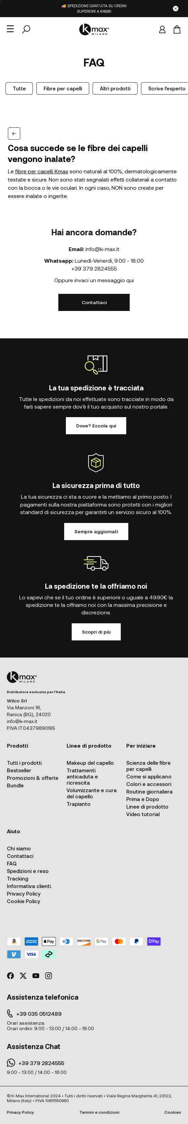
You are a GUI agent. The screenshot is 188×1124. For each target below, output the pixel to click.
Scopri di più (96, 632)
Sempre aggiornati (96, 531)
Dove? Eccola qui (96, 425)
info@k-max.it (102, 249)
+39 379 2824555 (94, 268)
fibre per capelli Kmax (41, 171)
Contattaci (94, 302)
